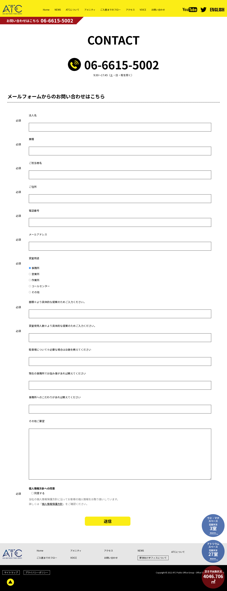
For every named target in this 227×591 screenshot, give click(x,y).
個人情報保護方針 (52, 504)
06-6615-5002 (121, 64)
